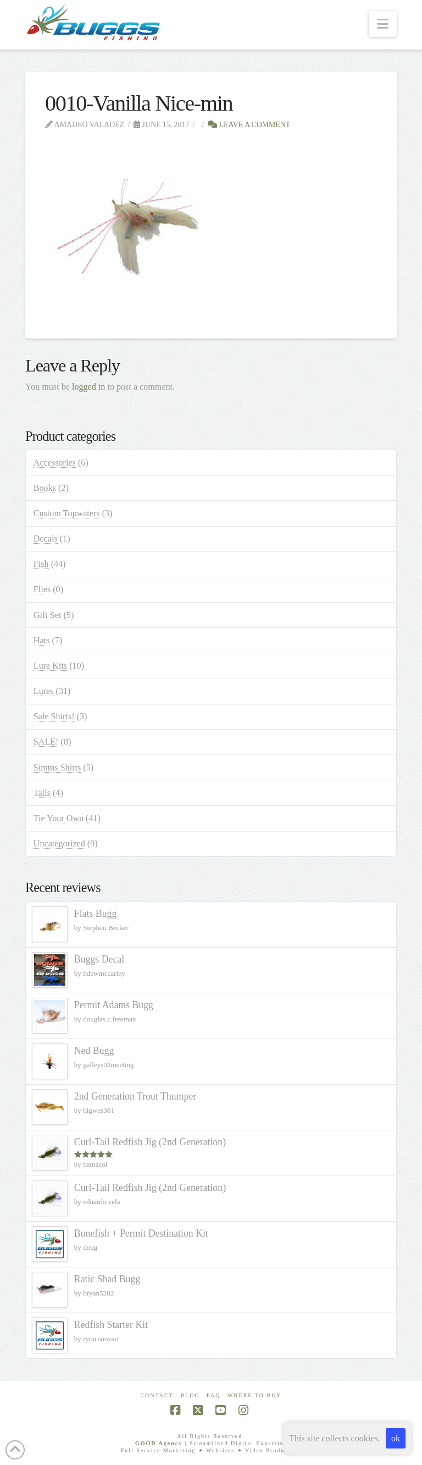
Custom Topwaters (67, 513)
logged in (88, 386)
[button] (383, 24)
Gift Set (48, 615)
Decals (46, 538)
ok (395, 1438)
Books (45, 488)
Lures (44, 691)
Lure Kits (50, 665)
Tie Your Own (59, 818)
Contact (156, 1395)
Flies (42, 589)
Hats (42, 640)
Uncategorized (59, 843)
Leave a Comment (249, 125)
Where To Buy (254, 1395)
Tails (42, 792)
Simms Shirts (57, 767)
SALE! (46, 741)
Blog (189, 1395)
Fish (41, 563)
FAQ (213, 1395)
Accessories (55, 462)
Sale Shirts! (54, 716)
